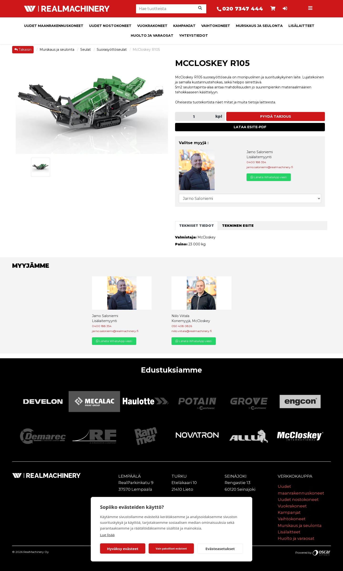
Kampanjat (184, 26)
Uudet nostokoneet (110, 26)
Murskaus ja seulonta (259, 26)
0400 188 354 (256, 162)
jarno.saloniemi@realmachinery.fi (270, 167)
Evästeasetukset (220, 548)
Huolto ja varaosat (152, 35)
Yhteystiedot (193, 35)
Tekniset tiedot (196, 225)
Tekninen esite (238, 225)
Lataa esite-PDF (250, 127)
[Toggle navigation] (311, 9)
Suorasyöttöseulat (112, 49)
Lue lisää (107, 534)
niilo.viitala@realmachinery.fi (192, 331)
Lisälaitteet (301, 26)
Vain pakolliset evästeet (171, 548)
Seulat (86, 49)
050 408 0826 (182, 326)
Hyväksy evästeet (122, 548)
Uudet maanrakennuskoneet (53, 26)
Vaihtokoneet (215, 26)
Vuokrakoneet (152, 26)
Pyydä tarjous (275, 116)
